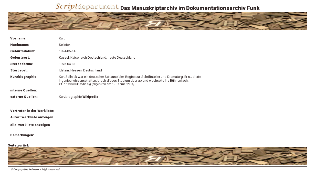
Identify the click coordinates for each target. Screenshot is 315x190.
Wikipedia (90, 97)
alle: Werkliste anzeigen (30, 125)
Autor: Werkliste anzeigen (31, 117)
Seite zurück (18, 145)
